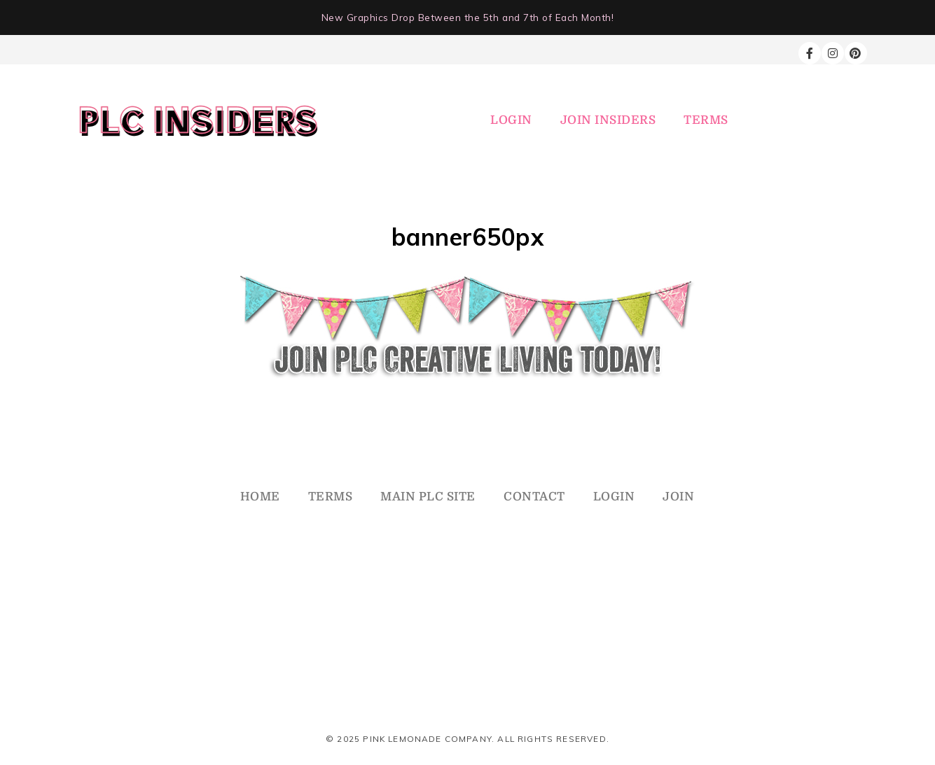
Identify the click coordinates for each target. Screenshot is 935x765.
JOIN (678, 496)
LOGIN (511, 120)
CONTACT (534, 496)
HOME (260, 496)
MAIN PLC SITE (428, 496)
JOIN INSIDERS (608, 120)
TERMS (706, 120)
